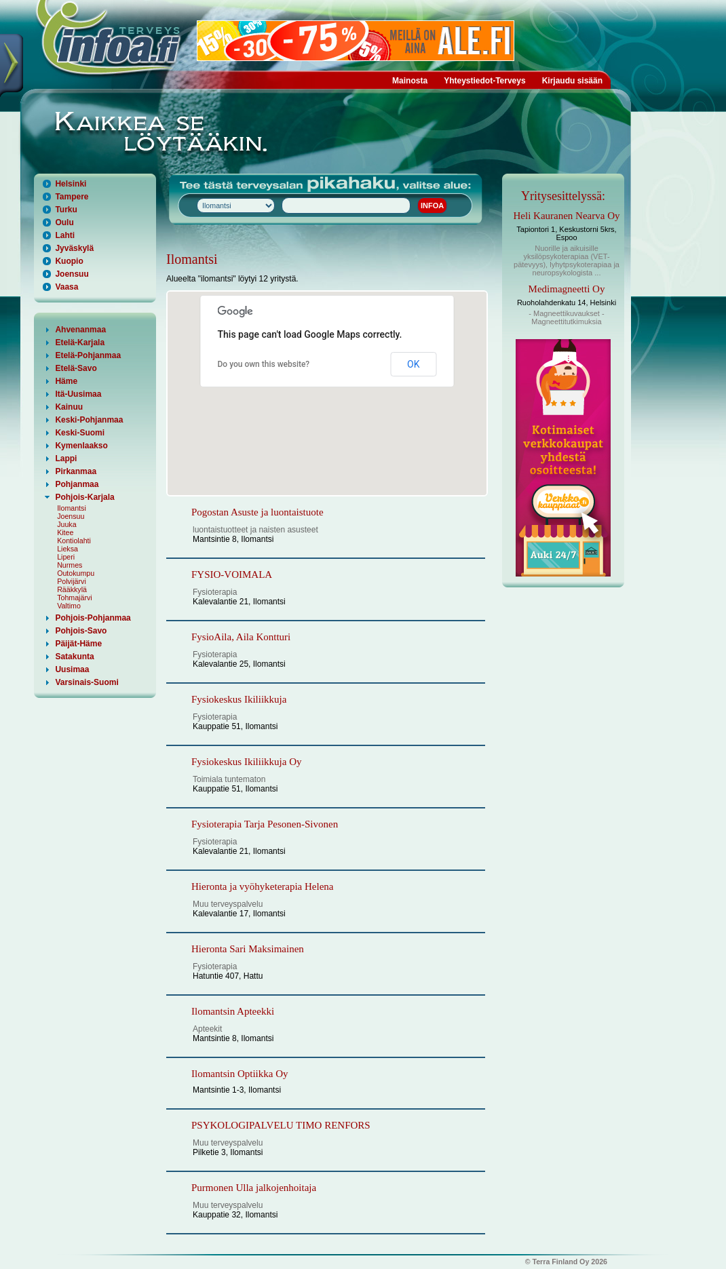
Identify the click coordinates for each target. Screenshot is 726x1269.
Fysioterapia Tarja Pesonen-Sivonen (264, 824)
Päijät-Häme (78, 643)
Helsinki (70, 184)
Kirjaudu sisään (572, 80)
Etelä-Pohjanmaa (88, 355)
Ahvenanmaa (80, 329)
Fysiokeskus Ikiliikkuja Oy (246, 761)
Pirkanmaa (75, 471)
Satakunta (74, 656)
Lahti (65, 235)
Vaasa (66, 287)
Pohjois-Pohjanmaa (92, 618)
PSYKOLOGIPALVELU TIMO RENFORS (280, 1125)
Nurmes (69, 565)
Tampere (71, 196)
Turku (66, 209)
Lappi (66, 458)
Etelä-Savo (75, 368)
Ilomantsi (71, 508)
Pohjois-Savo (81, 631)
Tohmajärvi (74, 597)
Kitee (65, 532)
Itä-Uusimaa (78, 394)
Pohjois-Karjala (84, 497)
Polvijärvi (71, 581)
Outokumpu (75, 573)
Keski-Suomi (79, 432)
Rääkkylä (72, 589)
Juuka (66, 524)
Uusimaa (72, 669)
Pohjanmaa (76, 484)
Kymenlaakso (81, 445)
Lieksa (67, 549)
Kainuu (69, 407)
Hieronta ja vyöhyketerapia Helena (262, 886)
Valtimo (69, 606)
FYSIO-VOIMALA (231, 574)
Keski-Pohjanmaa (89, 420)
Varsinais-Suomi (86, 682)
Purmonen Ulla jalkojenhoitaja (253, 1187)
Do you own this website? (264, 364)
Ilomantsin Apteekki (232, 1011)
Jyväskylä (74, 248)
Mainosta (409, 80)
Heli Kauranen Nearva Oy (566, 215)
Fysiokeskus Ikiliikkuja (238, 699)
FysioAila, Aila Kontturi (240, 636)
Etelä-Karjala (79, 342)
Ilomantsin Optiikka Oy (239, 1073)
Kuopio (69, 261)
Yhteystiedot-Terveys (485, 80)
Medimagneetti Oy (567, 289)
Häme (66, 381)
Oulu (64, 222)
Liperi (66, 557)
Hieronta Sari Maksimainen (247, 948)
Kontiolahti (74, 540)
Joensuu (71, 274)
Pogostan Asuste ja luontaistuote (257, 512)
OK (413, 364)
